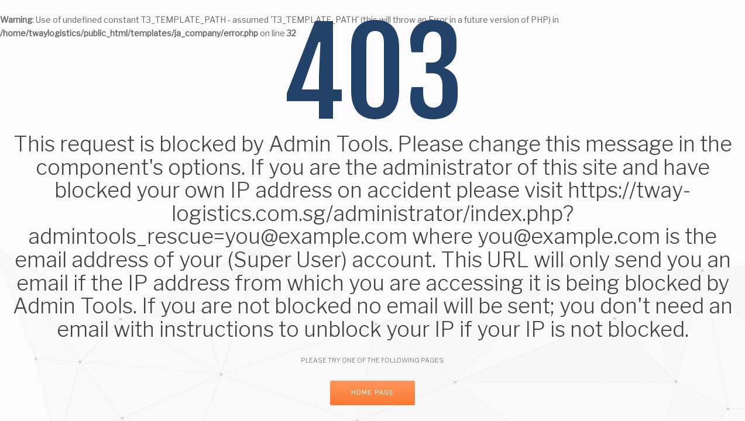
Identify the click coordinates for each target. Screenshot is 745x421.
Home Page (372, 392)
